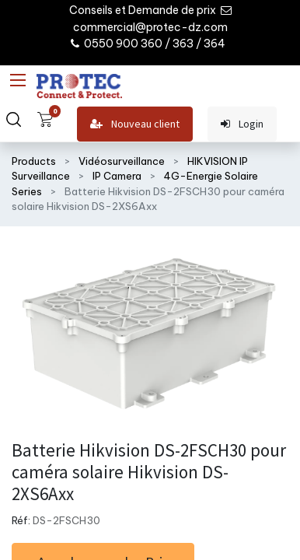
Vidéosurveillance (121, 161)
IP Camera (116, 176)
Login (242, 124)
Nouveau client (135, 124)
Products (34, 161)
